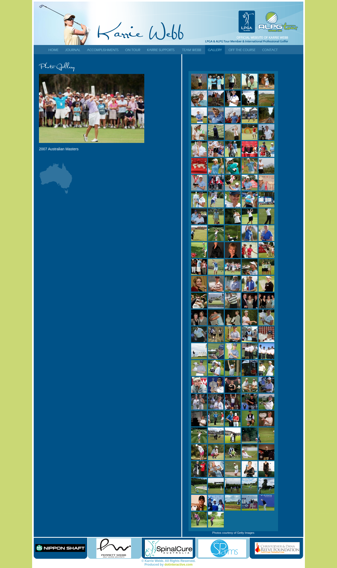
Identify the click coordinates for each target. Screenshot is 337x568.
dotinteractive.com (179, 564)
